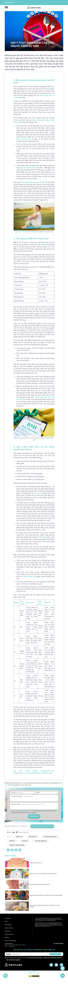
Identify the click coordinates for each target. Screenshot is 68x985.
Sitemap (7, 937)
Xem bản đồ (11, 946)
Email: (8, 954)
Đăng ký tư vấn (9, 2)
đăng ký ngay (34, 816)
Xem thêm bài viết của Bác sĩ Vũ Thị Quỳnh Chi (42, 826)
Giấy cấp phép (8, 924)
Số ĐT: (38, 792)
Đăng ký (55, 954)
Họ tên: (13, 792)
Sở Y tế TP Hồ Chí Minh (10, 940)
